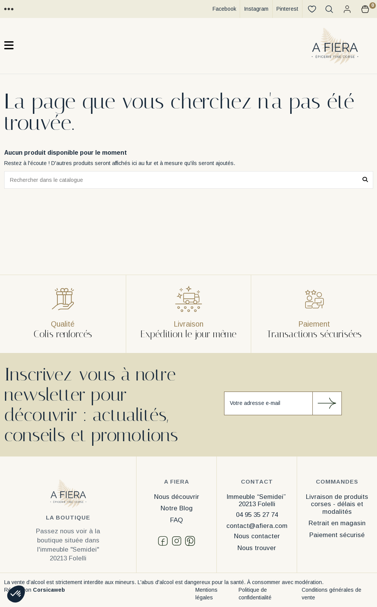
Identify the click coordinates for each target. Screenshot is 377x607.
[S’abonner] (326, 403)
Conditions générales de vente (331, 594)
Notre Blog (177, 508)
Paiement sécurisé (337, 535)
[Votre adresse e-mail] (268, 403)
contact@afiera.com (257, 525)
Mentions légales (206, 594)
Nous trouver (256, 548)
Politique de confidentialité (255, 594)
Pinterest (287, 9)
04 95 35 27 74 (257, 514)
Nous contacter (257, 536)
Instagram (256, 9)
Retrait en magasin (337, 523)
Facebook (224, 9)
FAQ (176, 520)
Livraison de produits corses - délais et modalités (337, 504)
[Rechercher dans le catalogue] (365, 179)
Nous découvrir (176, 496)
